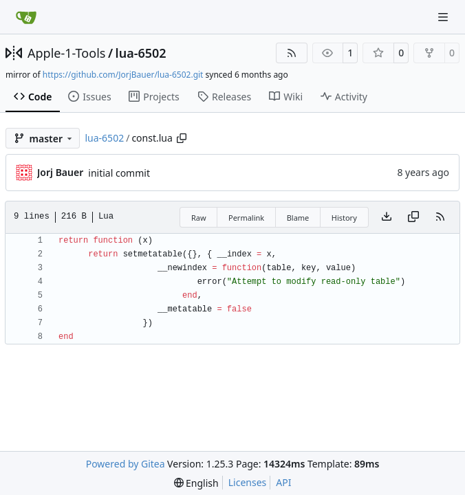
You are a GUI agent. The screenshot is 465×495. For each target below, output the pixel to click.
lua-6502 (141, 53)
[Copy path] (181, 138)
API (283, 482)
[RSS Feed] (291, 53)
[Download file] (387, 217)
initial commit (119, 172)
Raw (198, 217)
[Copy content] (413, 217)
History (344, 217)
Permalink (246, 217)
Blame (298, 217)
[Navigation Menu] (444, 17)
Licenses (247, 482)
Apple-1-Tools (66, 53)
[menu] (196, 483)
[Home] (26, 17)
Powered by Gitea (125, 463)
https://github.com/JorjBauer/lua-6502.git (123, 74)
